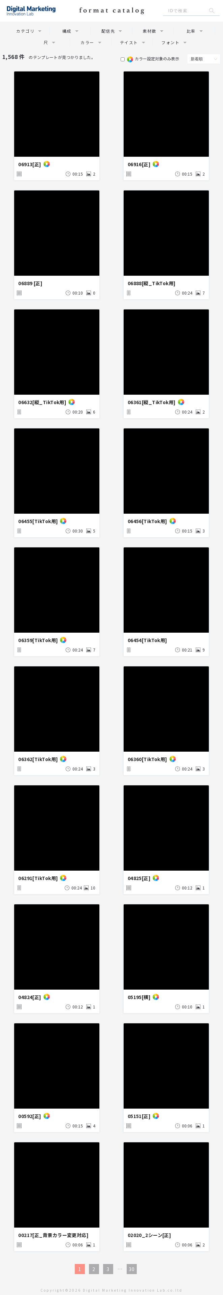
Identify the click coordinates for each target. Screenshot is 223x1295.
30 (132, 1269)
